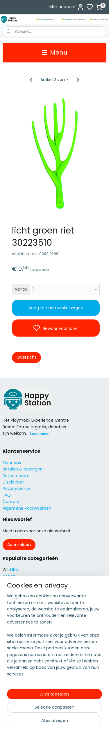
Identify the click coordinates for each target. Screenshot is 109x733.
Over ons (12, 463)
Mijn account (66, 6)
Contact (11, 501)
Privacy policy (16, 488)
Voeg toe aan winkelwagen (55, 308)
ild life (12, 570)
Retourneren (15, 476)
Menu (54, 52)
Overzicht (26, 357)
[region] (54, 637)
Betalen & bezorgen (23, 469)
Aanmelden (19, 544)
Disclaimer (13, 482)
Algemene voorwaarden (27, 508)
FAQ (7, 495)
